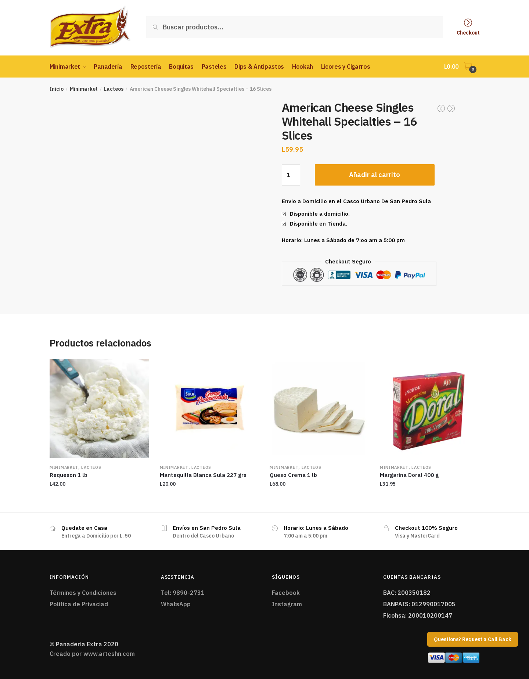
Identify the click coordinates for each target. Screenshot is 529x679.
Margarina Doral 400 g (409, 474)
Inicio (57, 89)
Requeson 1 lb (68, 474)
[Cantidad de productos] (291, 175)
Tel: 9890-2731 (183, 592)
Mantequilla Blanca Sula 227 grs (203, 474)
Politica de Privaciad (79, 604)
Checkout (468, 32)
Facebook (286, 592)
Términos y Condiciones (83, 592)
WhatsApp (176, 604)
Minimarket (84, 89)
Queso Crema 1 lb (293, 474)
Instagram (287, 604)
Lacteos (113, 89)
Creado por (92, 653)
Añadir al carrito (374, 174)
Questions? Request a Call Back (472, 639)
